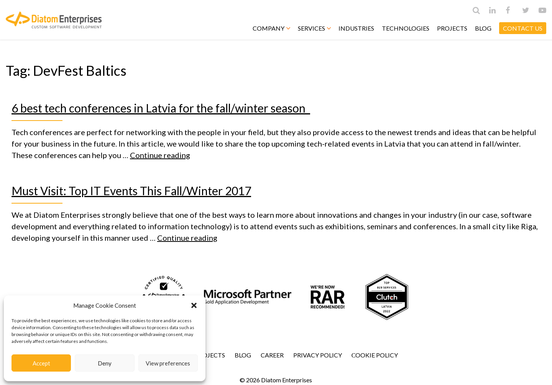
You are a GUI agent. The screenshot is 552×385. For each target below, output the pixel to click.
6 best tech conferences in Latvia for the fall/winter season (161, 108)
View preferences (168, 363)
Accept (41, 363)
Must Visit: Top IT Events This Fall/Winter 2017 (131, 190)
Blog (483, 28)
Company (271, 28)
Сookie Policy (375, 355)
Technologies (405, 28)
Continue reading (160, 155)
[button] (194, 305)
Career (272, 355)
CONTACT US (522, 28)
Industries (356, 28)
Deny (105, 363)
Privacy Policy (317, 355)
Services (314, 28)
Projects (452, 28)
